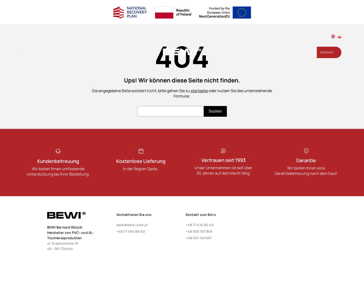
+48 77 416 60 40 (199, 224)
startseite (199, 90)
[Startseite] (182, 54)
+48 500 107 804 (199, 231)
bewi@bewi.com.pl (132, 224)
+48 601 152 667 (199, 238)
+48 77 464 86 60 (130, 231)
